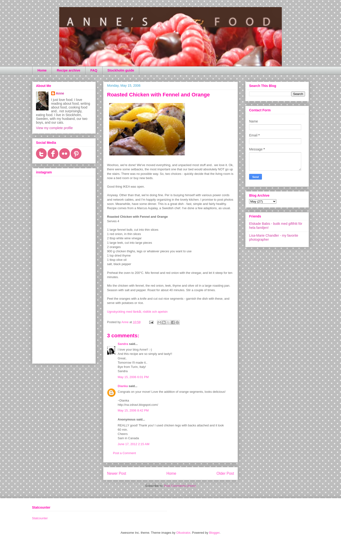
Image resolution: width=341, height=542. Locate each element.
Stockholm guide (121, 70)
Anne (60, 93)
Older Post (225, 473)
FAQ (93, 70)
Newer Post (116, 473)
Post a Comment (124, 453)
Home (42, 70)
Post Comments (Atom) (180, 486)
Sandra (123, 344)
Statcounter (40, 518)
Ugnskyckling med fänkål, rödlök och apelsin (137, 311)
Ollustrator (183, 532)
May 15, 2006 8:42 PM (133, 410)
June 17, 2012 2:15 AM (133, 444)
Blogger (214, 532)
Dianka (123, 386)
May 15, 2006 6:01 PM (133, 377)
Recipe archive (68, 70)
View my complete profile (54, 128)
